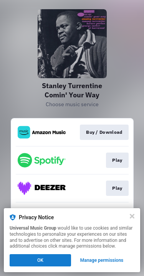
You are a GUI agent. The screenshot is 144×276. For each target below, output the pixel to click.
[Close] (132, 216)
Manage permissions (102, 260)
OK (40, 260)
